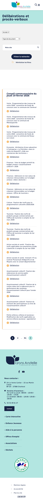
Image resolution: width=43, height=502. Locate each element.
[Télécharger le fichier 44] (22, 111)
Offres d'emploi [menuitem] (12, 436)
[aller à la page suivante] (30, 338)
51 (25, 338)
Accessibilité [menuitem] (18, 489)
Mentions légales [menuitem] (20, 485)
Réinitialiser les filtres (21, 62)
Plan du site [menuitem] (18, 493)
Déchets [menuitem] (9, 450)
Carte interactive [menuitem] (13, 416)
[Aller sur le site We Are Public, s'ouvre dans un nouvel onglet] (21, 496)
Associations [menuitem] (11, 443)
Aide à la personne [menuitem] (14, 430)
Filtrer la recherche (21, 57)
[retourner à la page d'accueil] (21, 5)
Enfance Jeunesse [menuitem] (13, 423)
